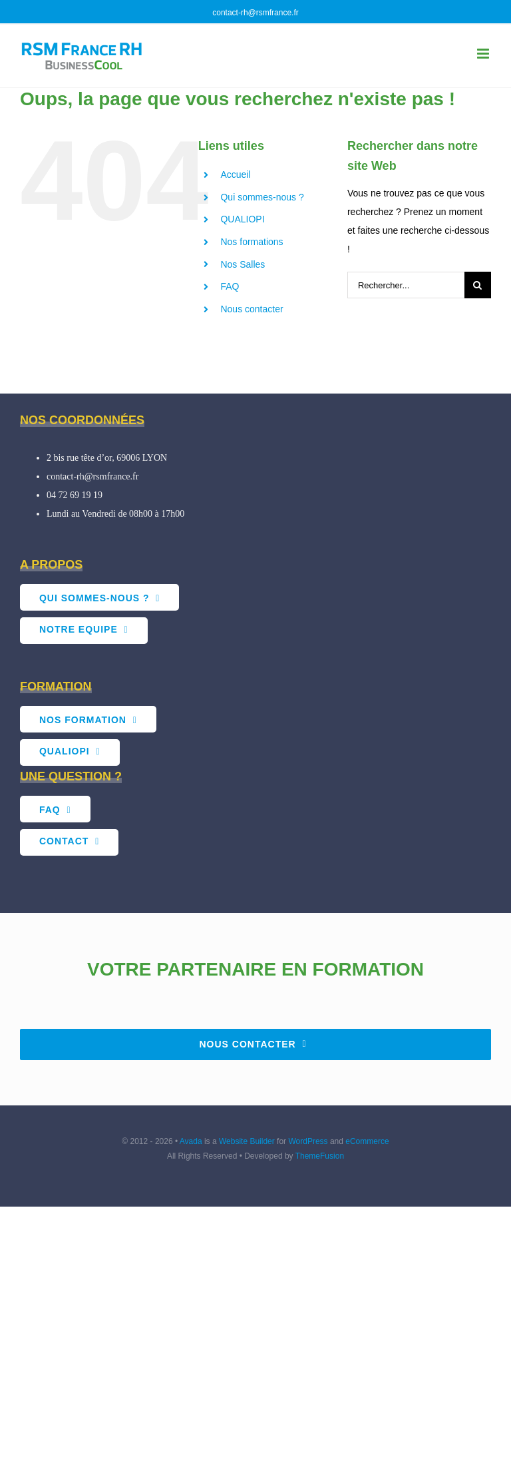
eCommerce (367, 1141)
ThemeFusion (319, 1156)
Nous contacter (251, 309)
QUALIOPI (242, 219)
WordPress (307, 1141)
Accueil (235, 174)
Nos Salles (242, 264)
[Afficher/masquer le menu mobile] (484, 54)
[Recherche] (477, 285)
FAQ (229, 286)
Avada (191, 1141)
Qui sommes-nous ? (261, 197)
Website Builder (247, 1141)
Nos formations (251, 241)
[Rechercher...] (405, 285)
